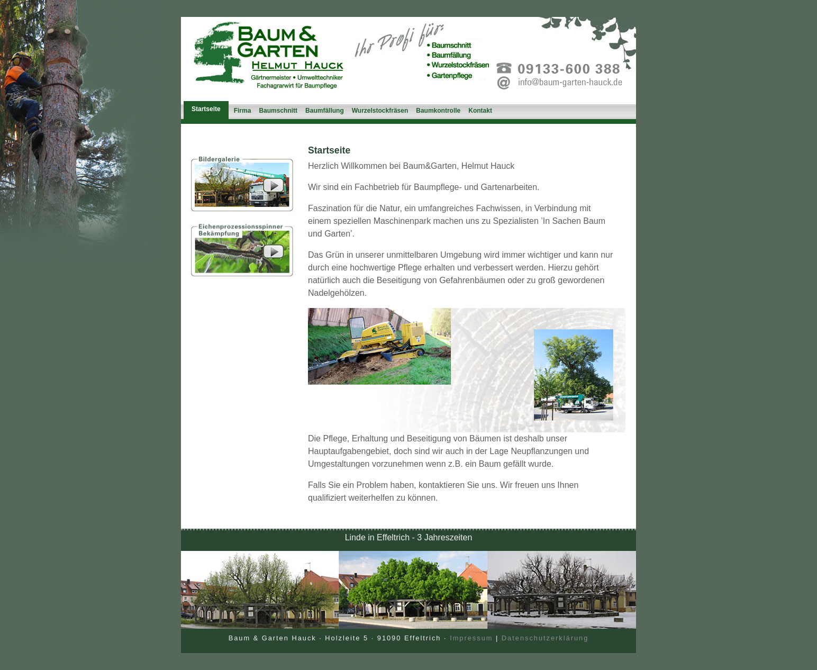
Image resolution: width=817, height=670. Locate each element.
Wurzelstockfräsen (380, 110)
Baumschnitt (278, 110)
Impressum (471, 638)
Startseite (206, 109)
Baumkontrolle (438, 110)
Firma (242, 110)
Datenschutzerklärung (545, 638)
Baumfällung (324, 110)
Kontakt (480, 110)
